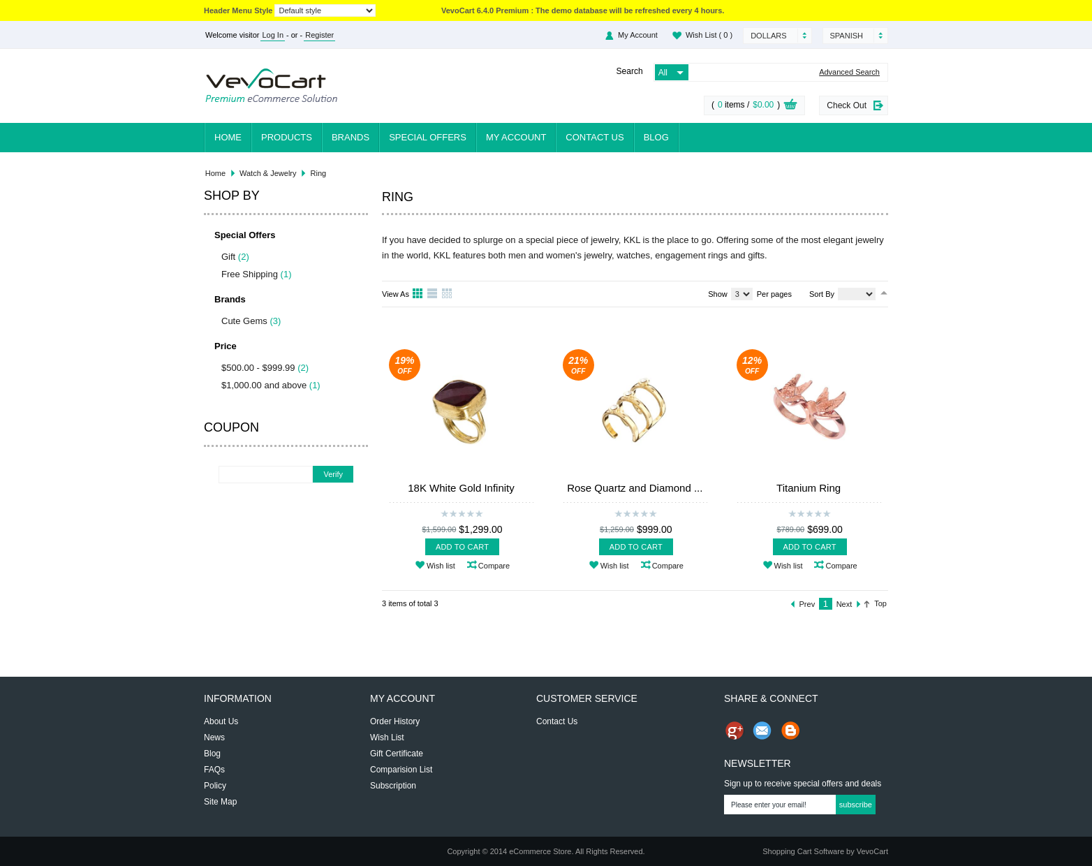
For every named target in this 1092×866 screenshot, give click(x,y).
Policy (215, 786)
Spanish (846, 35)
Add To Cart (462, 547)
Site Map (220, 802)
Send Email (762, 730)
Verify (333, 474)
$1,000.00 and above (264, 385)
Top (880, 603)
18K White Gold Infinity (461, 488)
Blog (656, 137)
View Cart (790, 106)
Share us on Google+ (734, 730)
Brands (350, 137)
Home (228, 137)
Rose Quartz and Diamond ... (634, 488)
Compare (494, 566)
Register (319, 35)
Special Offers (427, 137)
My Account (638, 35)
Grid (418, 294)
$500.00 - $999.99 (258, 367)
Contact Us (595, 137)
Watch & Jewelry (268, 173)
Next (844, 604)
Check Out (846, 105)
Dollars (768, 35)
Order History (395, 721)
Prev (807, 604)
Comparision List (401, 770)
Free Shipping (249, 274)
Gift (228, 256)
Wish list (441, 566)
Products (286, 137)
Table (447, 294)
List (432, 294)
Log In (272, 35)
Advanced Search (849, 72)
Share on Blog (790, 730)
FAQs (214, 770)
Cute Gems (244, 321)
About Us (221, 721)
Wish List (709, 35)
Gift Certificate (396, 753)
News (214, 737)
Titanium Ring (808, 488)
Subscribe (855, 804)
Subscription (393, 786)
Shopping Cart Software (803, 851)
